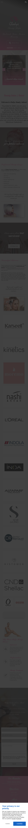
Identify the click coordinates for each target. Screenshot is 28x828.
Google (14, 818)
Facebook (18, 818)
